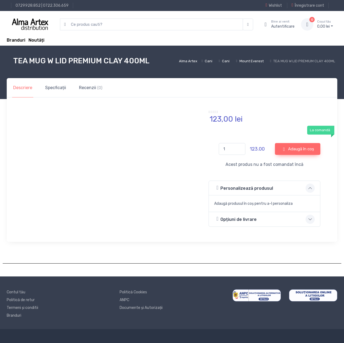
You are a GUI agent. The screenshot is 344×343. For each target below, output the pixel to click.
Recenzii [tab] (90, 87)
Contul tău (16, 292)
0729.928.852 (28, 5)
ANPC (124, 300)
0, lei (325, 24)
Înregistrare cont (308, 5)
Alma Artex (188, 61)
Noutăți (36, 40)
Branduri (16, 40)
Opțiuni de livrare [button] (236, 219)
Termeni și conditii (22, 307)
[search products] (151, 25)
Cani (208, 61)
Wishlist (274, 5)
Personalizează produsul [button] (244, 188)
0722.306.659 (56, 5)
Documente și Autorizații (141, 307)
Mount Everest (251, 61)
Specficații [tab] (55, 87)
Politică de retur (21, 300)
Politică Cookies (133, 292)
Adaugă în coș (298, 149)
